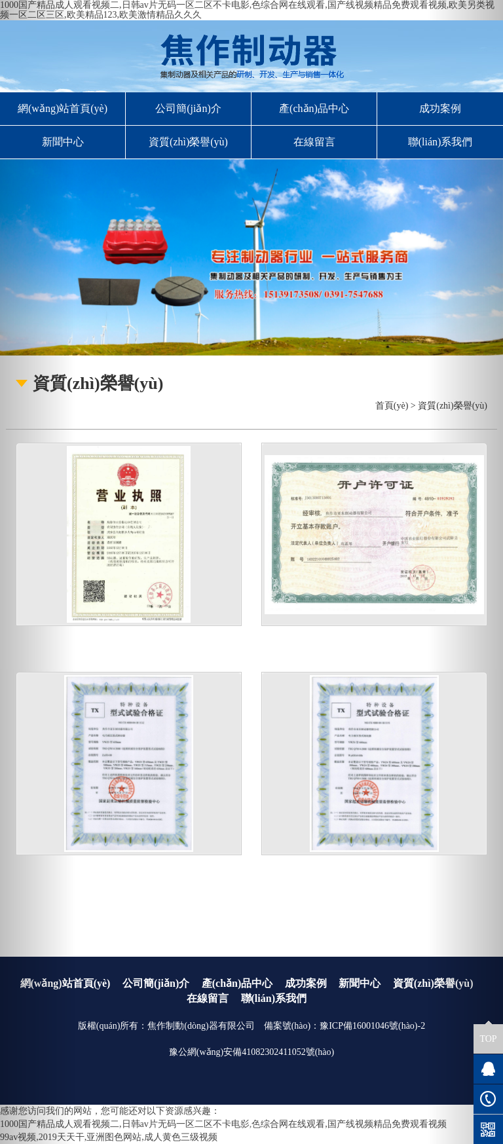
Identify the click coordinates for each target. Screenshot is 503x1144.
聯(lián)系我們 (440, 141)
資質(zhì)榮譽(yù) (188, 141)
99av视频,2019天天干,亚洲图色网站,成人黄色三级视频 (108, 1137)
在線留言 (314, 141)
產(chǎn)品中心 (314, 108)
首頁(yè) (392, 406)
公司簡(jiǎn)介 (188, 108)
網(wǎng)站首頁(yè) (62, 108)
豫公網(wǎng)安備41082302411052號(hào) (251, 1052)
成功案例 (440, 108)
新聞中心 (63, 141)
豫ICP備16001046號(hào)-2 (372, 1026)
